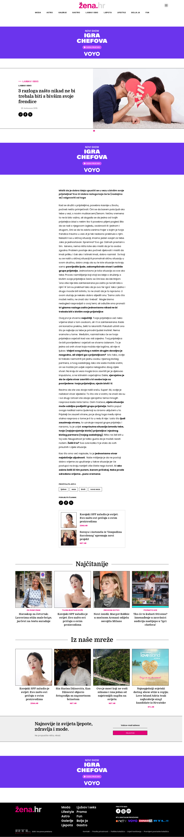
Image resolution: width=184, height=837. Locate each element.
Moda (38, 12)
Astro (50, 12)
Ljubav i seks (92, 12)
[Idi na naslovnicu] (92, 8)
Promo (82, 812)
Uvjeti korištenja (134, 832)
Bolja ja (135, 12)
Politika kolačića (118, 832)
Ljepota (108, 12)
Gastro (76, 12)
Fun (147, 12)
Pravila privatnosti (100, 832)
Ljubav (63, 489)
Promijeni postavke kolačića (156, 832)
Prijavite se (130, 733)
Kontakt (86, 832)
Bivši (83, 489)
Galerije (62, 12)
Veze (74, 489)
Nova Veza (95, 489)
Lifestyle (121, 12)
